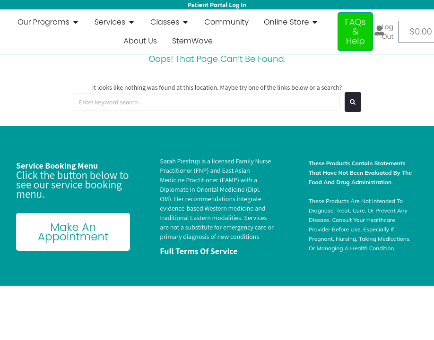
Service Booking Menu (57, 165)
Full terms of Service (198, 251)
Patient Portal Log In (217, 4)
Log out (388, 31)
